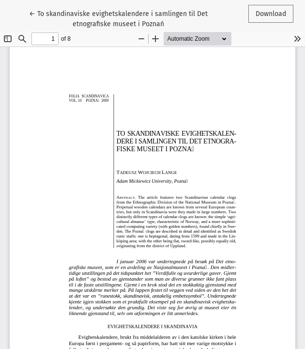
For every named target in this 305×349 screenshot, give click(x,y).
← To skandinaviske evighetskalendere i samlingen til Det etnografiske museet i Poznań (118, 18)
